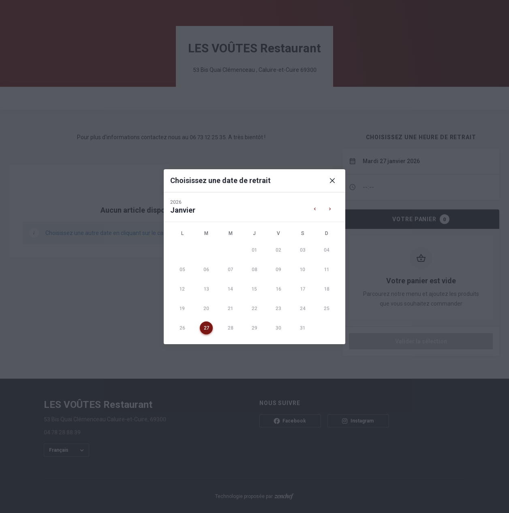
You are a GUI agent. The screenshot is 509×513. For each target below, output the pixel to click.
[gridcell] (254, 250)
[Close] (332, 180)
